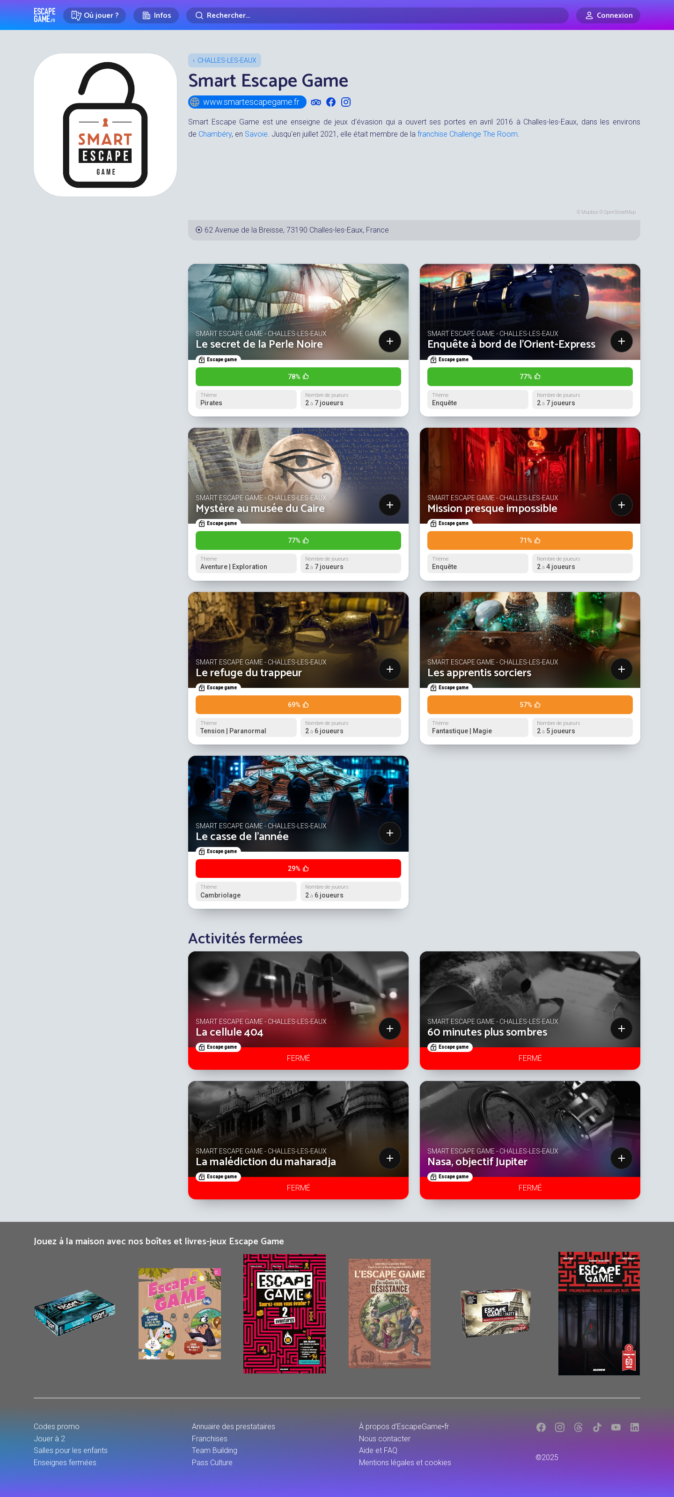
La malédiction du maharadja (266, 1162)
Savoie (256, 134)
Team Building (214, 1450)
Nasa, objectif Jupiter (477, 1162)
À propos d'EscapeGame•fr (404, 1426)
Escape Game (45, 14)
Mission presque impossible (492, 509)
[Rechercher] (377, 15)
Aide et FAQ (378, 1450)
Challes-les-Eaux (227, 60)
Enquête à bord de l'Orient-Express (511, 345)
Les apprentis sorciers (479, 673)
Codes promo (57, 1426)
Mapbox (589, 212)
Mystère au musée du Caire (260, 509)
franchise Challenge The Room (468, 134)
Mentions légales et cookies (405, 1462)
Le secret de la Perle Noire (259, 345)
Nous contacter (384, 1438)
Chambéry (215, 134)
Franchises (209, 1438)
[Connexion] (608, 15)
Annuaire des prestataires (233, 1426)
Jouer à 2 (49, 1438)
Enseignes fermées (65, 1462)
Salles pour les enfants (71, 1450)
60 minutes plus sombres (487, 1032)
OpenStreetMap (620, 212)
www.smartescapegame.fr (244, 102)
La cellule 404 (230, 1032)
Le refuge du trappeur (249, 673)
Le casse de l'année (242, 837)
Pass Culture (212, 1462)
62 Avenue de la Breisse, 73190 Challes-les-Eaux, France (297, 230)
